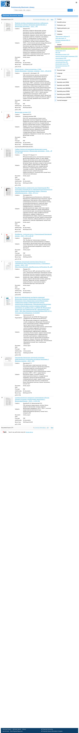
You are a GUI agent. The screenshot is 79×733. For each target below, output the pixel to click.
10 (43, 19)
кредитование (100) (60, 58)
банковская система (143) (62, 54)
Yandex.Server (29, 432)
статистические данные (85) (62, 60)
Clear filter (58, 46)
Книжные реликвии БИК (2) (62, 40)
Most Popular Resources (16, 731)
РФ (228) (57, 52)
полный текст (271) (60, 50)
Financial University (47, 729)
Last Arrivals (6, 731)
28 (47, 19)
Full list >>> (58, 42)
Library (24, 729)
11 (45, 19)
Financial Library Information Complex (52, 731)
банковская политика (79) (62, 66)
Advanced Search (7, 729)
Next (52, 19)
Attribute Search (17, 729)
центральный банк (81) (61, 62)
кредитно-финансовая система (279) (65, 48)
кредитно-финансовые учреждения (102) (66, 56)
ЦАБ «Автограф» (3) (60, 38)
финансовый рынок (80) (61, 64)
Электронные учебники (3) (62, 36)
